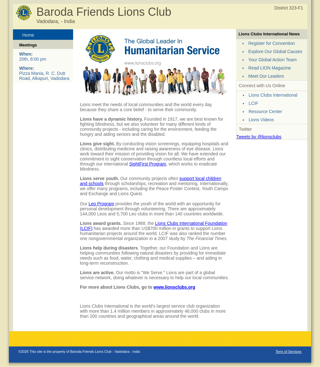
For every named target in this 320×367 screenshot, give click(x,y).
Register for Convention (271, 43)
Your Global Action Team (272, 59)
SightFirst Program (147, 163)
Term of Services (289, 351)
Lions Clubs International (273, 95)
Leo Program (101, 203)
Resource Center (265, 111)
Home (28, 35)
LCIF (253, 103)
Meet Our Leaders (266, 76)
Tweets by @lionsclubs (259, 136)
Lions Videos (261, 119)
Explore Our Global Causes (275, 51)
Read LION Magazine (269, 67)
